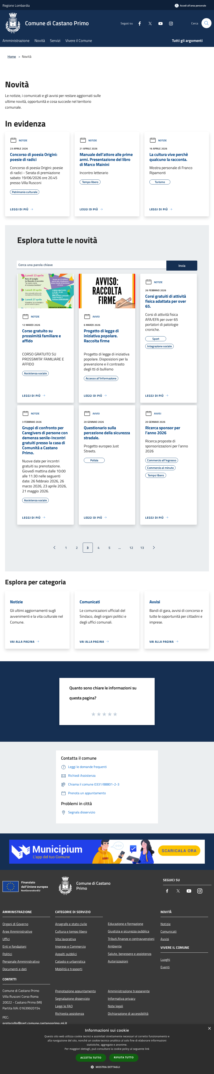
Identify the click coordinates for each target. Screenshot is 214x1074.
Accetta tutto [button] (90, 1057)
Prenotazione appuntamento (75, 991)
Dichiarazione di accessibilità (128, 1013)
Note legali (115, 1006)
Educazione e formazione (125, 923)
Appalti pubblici (66, 953)
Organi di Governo (15, 923)
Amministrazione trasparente (129, 991)
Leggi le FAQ (64, 1006)
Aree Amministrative (17, 931)
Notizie (18, 140)
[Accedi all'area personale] (190, 5)
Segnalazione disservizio (72, 998)
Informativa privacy (121, 998)
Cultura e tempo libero (71, 931)
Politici (7, 953)
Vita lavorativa (65, 938)
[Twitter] (148, 23)
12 (131, 547)
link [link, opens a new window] (147, 1049)
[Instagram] (169, 23)
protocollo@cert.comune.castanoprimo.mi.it (35, 1023)
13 (142, 547)
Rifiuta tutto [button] (124, 1057)
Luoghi (165, 959)
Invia (181, 265)
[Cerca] (206, 23)
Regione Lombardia (16, 5)
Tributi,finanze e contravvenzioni (131, 938)
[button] (107, 1067)
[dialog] (107, 1049)
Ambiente (115, 946)
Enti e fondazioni (14, 946)
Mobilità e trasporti (68, 968)
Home (12, 56)
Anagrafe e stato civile (71, 923)
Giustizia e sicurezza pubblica (128, 931)
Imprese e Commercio (70, 946)
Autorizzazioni (118, 961)
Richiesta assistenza (69, 1013)
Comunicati (168, 931)
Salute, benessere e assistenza (129, 953)
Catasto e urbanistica (70, 961)
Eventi (165, 967)
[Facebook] (138, 23)
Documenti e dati (15, 968)
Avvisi (92, 317)
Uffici (6, 938)
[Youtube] (159, 23)
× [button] (209, 1028)
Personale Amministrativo (21, 961)
